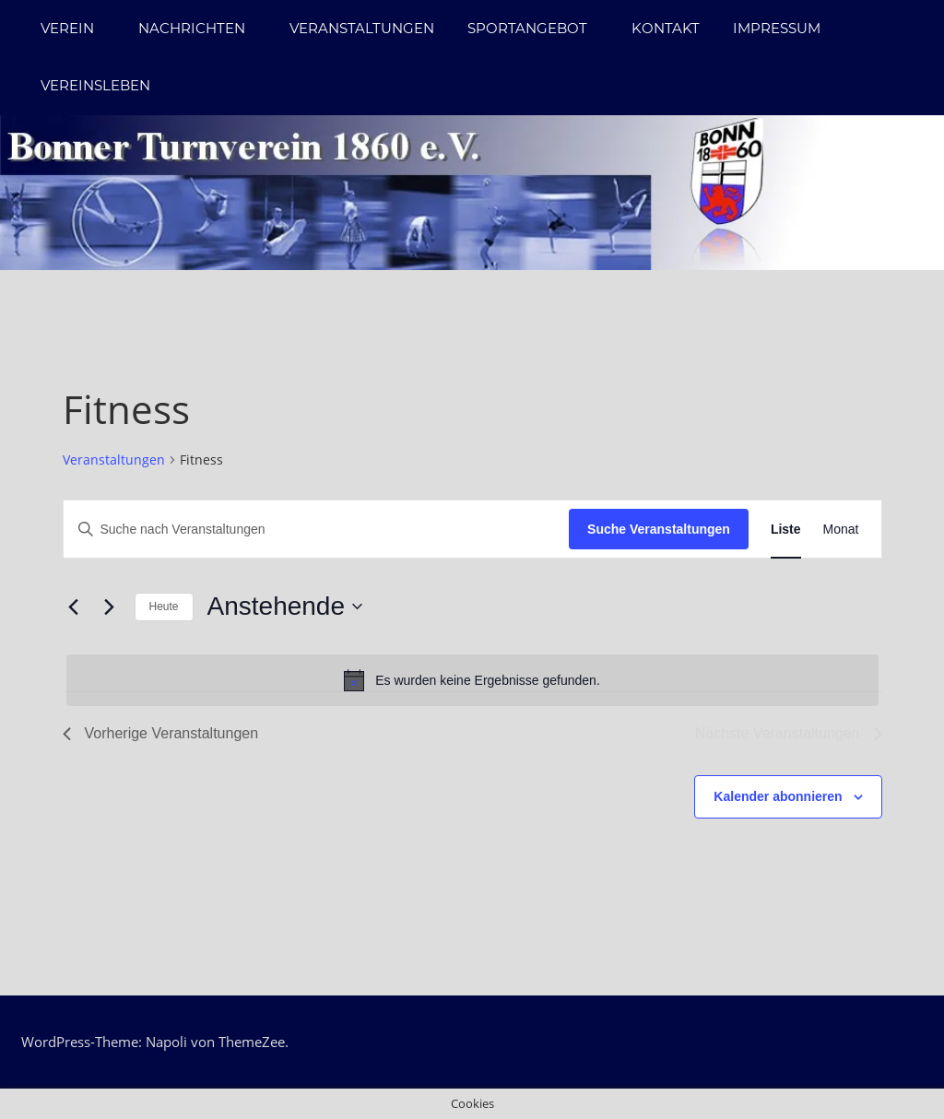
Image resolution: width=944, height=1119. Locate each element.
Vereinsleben (95, 85)
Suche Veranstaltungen (658, 529)
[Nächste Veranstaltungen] (110, 606)
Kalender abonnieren (778, 796)
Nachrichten (201, 28)
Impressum (776, 28)
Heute (164, 606)
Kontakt (665, 28)
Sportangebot (536, 28)
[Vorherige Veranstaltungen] (74, 606)
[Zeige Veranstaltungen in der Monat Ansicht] (841, 530)
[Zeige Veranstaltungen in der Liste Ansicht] (786, 530)
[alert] (472, 680)
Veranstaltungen (361, 28)
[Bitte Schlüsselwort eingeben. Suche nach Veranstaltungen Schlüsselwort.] (317, 530)
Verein (76, 28)
